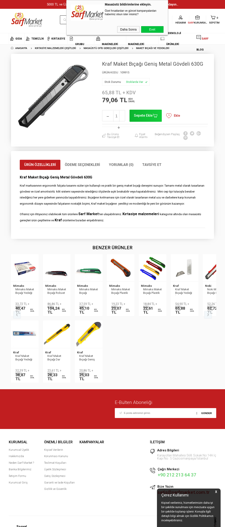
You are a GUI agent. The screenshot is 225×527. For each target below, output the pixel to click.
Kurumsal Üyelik (19, 453)
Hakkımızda (16, 460)
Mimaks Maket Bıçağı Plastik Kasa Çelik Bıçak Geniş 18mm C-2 (120, 291)
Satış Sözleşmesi (54, 479)
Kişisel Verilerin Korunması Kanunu (56, 457)
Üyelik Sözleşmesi (55, 472)
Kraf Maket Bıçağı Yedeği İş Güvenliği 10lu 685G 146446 (183, 291)
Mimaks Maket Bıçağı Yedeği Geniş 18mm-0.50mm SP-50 (24, 291)
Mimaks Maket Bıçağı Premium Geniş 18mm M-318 (88, 291)
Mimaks (18, 285)
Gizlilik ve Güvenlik (55, 492)
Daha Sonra (128, 29)
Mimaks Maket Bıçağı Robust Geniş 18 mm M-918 (56, 291)
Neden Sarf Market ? (21, 466)
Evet (152, 29)
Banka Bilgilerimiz (20, 472)
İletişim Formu (17, 479)
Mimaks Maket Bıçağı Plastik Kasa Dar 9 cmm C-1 (152, 291)
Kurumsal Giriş (18, 486)
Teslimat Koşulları (55, 466)
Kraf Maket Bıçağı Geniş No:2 (23, 359)
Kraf (176, 285)
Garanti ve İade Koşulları (59, 486)
